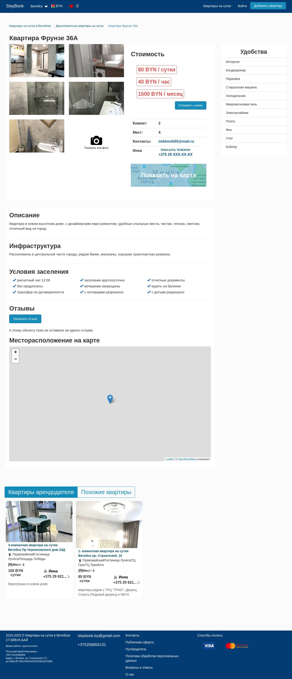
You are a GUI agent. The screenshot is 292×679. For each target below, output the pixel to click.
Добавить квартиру (268, 6)
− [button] (15, 359)
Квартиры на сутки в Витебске (47, 635)
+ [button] (15, 352)
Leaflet (169, 459)
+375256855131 (92, 644)
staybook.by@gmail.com (99, 636)
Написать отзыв (25, 319)
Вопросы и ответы (139, 667)
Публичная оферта (140, 642)
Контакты (132, 635)
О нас (130, 674)
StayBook (15, 6)
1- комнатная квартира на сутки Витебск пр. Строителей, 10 (103, 553)
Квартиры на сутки (217, 6)
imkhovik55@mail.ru (176, 141)
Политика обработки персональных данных (152, 658)
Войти (242, 6)
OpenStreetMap (187, 459)
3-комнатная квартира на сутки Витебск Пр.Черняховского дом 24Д (36, 547)
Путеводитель (136, 649)
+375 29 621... (56, 576)
